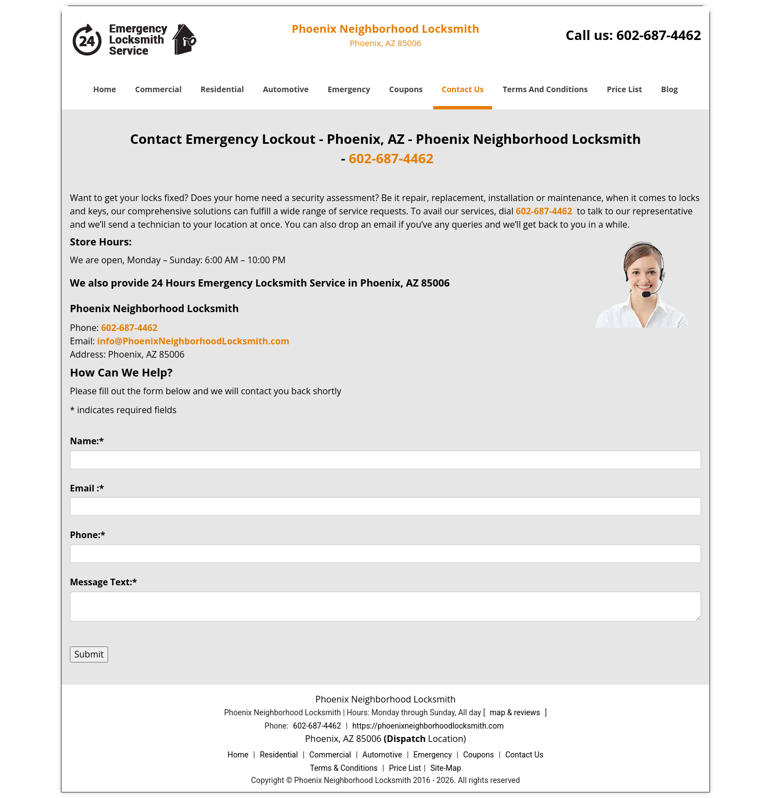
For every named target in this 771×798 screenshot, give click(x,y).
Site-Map (445, 768)
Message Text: (103, 582)
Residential (222, 89)
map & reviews (516, 712)
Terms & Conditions (344, 768)
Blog (669, 89)
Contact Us (463, 89)
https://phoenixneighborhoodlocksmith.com (428, 725)
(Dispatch (406, 738)
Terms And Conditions (545, 89)
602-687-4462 (658, 35)
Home (104, 89)
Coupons (406, 89)
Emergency (349, 89)
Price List (624, 89)
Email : (87, 488)
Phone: (87, 535)
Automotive (286, 89)
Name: (87, 441)
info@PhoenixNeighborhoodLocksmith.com (193, 341)
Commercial (158, 89)
